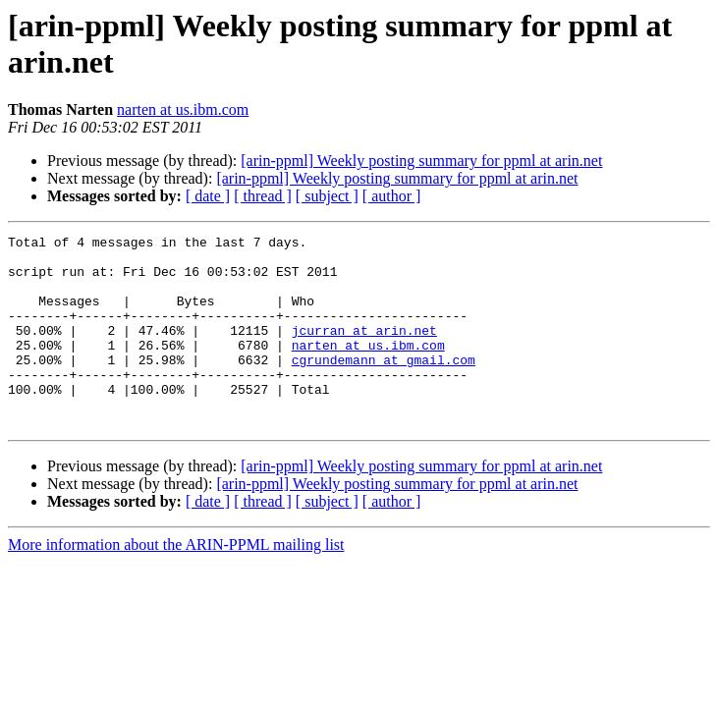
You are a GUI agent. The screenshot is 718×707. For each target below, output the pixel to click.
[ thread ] (263, 196)
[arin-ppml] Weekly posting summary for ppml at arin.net (421, 160)
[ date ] (208, 196)
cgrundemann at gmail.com (383, 386)
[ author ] (391, 196)
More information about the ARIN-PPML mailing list (176, 582)
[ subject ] (327, 196)
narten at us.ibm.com (183, 109)
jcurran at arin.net (364, 350)
